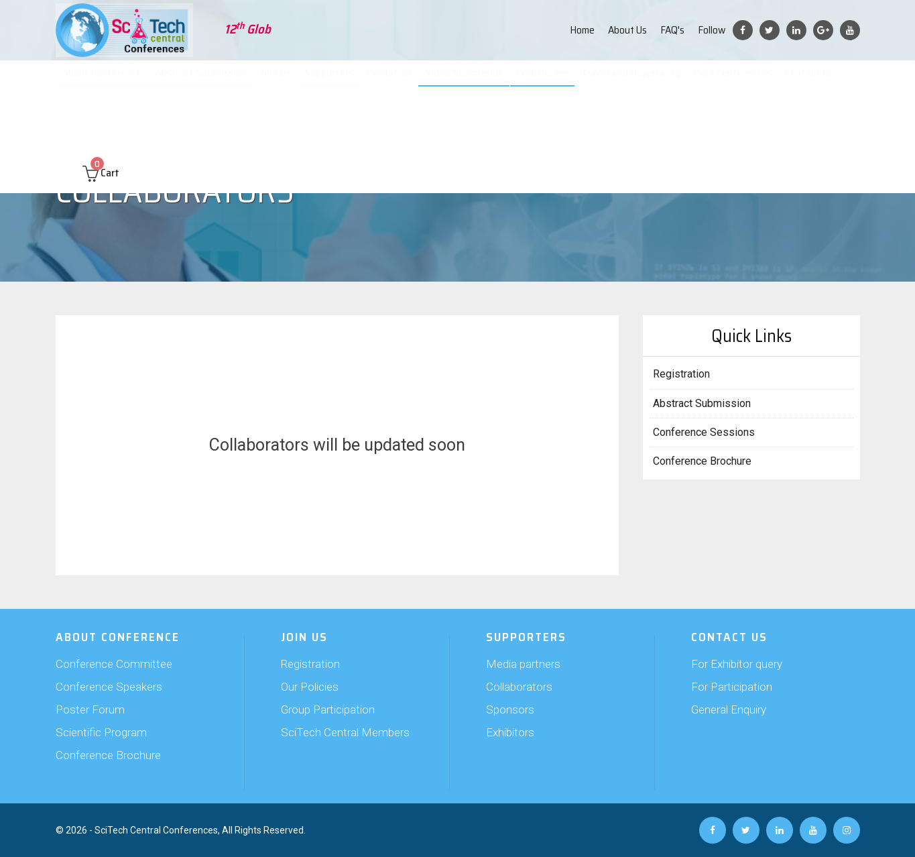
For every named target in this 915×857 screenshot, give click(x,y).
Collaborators (519, 686)
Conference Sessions (704, 432)
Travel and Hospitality (634, 80)
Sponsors (510, 709)
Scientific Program (101, 732)
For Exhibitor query (736, 664)
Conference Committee (114, 664)
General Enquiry (728, 709)
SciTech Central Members (345, 732)
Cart (100, 121)
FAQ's (672, 29)
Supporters (335, 80)
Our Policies (310, 686)
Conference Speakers (109, 686)
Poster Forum (90, 709)
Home (582, 29)
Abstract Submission (207, 80)
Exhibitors (510, 732)
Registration (681, 373)
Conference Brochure (702, 461)
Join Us (282, 80)
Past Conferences (735, 80)
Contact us (811, 80)
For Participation (731, 686)
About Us (627, 29)
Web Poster (546, 80)
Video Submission (469, 80)
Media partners (523, 664)
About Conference (109, 80)
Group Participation (328, 709)
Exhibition (395, 80)
